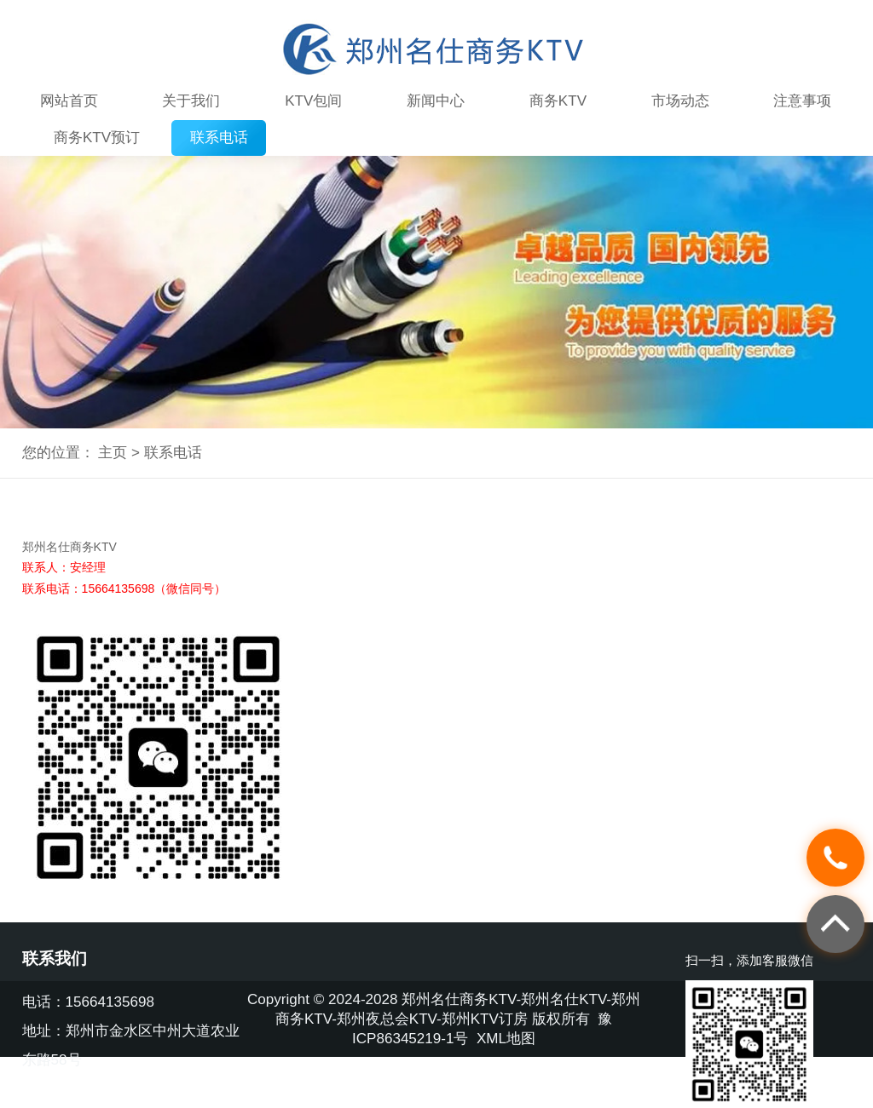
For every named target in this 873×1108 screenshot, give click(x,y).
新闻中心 (436, 101)
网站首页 (69, 101)
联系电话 (219, 137)
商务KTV (558, 101)
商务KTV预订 (97, 137)
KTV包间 (313, 101)
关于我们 (191, 101)
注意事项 (802, 101)
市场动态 (680, 101)
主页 (112, 453)
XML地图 (506, 1038)
